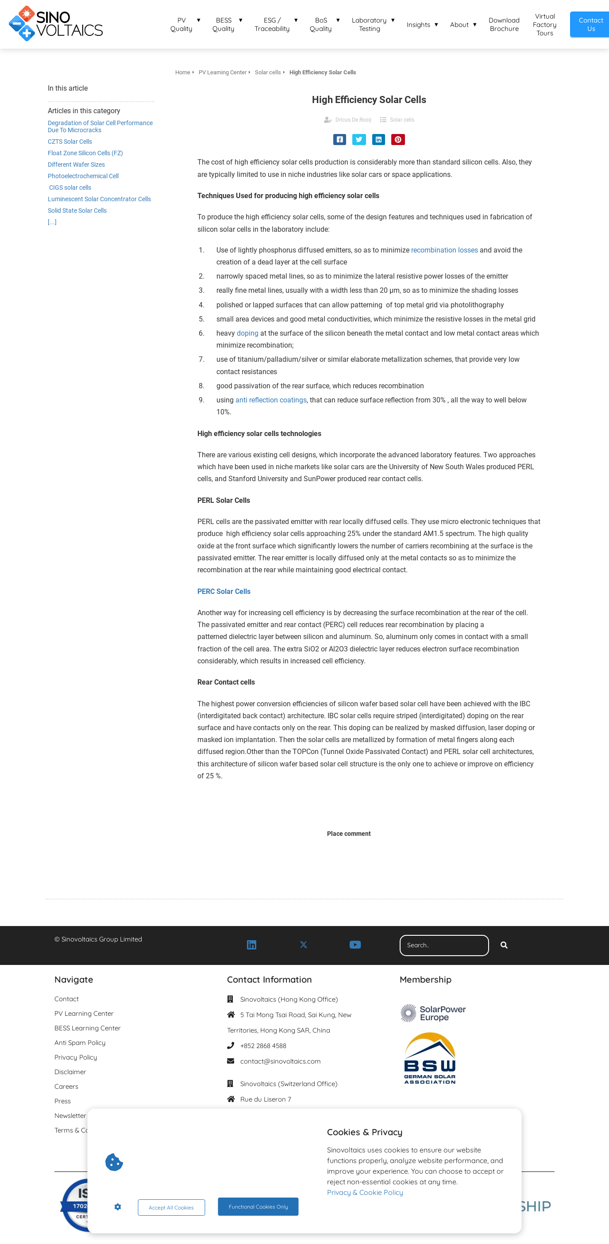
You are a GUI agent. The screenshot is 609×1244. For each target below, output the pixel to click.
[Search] (504, 945)
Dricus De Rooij (353, 120)
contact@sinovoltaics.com (280, 1061)
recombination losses (444, 250)
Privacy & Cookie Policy (365, 1194)
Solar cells (402, 120)
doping (246, 333)
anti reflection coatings (271, 400)
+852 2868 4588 (263, 1045)
